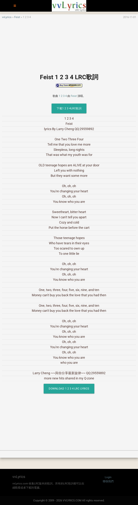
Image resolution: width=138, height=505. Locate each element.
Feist (17, 17)
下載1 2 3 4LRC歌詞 (69, 108)
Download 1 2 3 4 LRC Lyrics (69, 388)
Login (108, 477)
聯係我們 (108, 481)
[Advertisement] (69, 44)
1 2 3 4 (63, 96)
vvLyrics (7, 17)
